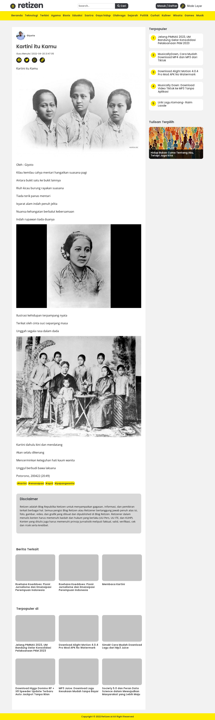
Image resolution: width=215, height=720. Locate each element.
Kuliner (166, 15)
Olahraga (119, 15)
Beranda (17, 15)
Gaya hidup (103, 15)
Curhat (155, 15)
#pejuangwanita (64, 483)
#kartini (22, 483)
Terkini (44, 15)
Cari (121, 6)
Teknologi (31, 15)
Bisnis (66, 15)
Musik (200, 15)
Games (189, 15)
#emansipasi (36, 483)
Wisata (177, 15)
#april (49, 483)
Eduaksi (77, 15)
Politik (144, 15)
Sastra (89, 15)
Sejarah (133, 15)
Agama (56, 15)
